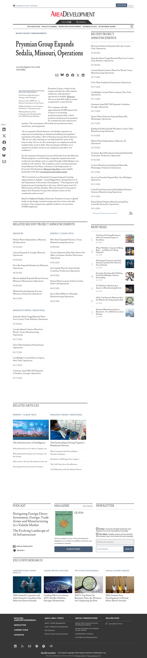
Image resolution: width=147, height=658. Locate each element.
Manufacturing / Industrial (29, 310)
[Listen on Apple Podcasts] (32, 546)
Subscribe (121, 5)
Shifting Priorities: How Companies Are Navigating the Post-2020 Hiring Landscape (30, 114)
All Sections (132, 27)
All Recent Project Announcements (105, 213)
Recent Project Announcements (31, 33)
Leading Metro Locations (84, 634)
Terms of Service (92, 656)
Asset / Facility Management (55, 623)
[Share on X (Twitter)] (5, 136)
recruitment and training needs (53, 171)
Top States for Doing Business (86, 637)
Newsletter (20, 625)
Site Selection (50, 630)
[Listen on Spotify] (32, 550)
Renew (130, 6)
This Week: (114, 535)
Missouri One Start (51, 169)
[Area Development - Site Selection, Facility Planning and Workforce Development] (73, 14)
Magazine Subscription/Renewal (25, 619)
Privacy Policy (81, 656)
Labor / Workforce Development (56, 627)
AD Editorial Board (107, 26)
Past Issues (88, 506)
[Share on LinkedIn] (5, 129)
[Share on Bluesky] (5, 155)
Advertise (34, 6)
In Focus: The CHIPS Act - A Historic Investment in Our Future (31, 102)
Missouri (71, 96)
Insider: (113, 530)
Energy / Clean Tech (62, 233)
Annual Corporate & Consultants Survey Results (87, 629)
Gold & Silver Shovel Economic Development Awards (86, 624)
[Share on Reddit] (5, 149)
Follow (66, 22)
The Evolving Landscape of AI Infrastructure (31, 532)
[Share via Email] (5, 161)
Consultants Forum (22, 6)
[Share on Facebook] (5, 142)
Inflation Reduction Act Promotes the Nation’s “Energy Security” (31, 107)
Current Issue (21, 630)
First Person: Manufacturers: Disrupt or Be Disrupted (29, 96)
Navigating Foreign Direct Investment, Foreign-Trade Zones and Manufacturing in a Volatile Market (31, 519)
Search (81, 22)
